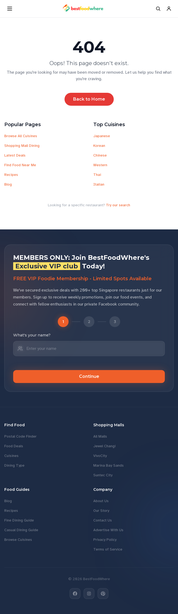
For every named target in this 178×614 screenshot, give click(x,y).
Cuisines (11, 455)
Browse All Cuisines (20, 136)
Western (100, 165)
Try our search (118, 205)
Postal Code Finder (20, 436)
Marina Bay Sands (108, 465)
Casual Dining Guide (21, 530)
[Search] (158, 8)
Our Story (101, 510)
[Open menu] (9, 8)
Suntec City (102, 475)
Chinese (100, 155)
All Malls (100, 436)
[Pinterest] (103, 593)
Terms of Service (107, 549)
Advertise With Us (108, 530)
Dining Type (14, 465)
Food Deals (13, 446)
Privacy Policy (104, 539)
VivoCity (100, 455)
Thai (97, 174)
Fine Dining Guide (19, 520)
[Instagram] (89, 593)
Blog (8, 184)
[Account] (169, 8)
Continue (89, 376)
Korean (99, 145)
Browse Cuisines (18, 539)
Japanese (101, 136)
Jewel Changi (104, 446)
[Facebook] (75, 593)
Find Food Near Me (20, 165)
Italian (98, 184)
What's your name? (32, 335)
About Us (101, 501)
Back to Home (89, 99)
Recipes (11, 174)
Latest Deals (15, 155)
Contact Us (102, 520)
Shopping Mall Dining (22, 145)
